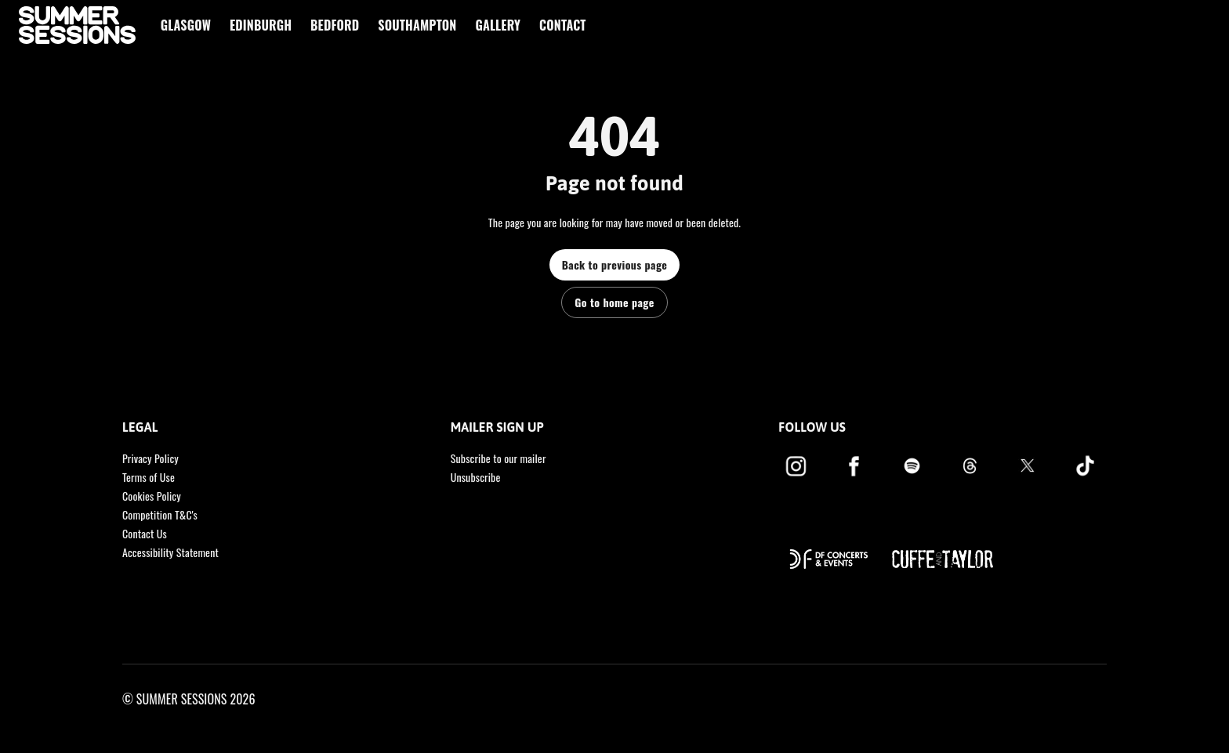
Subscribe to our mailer (498, 458)
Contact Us (144, 533)
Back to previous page (615, 264)
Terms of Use (148, 477)
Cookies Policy (151, 495)
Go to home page (614, 302)
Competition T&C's (160, 514)
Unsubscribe (476, 477)
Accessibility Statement (170, 552)
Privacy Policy (150, 458)
